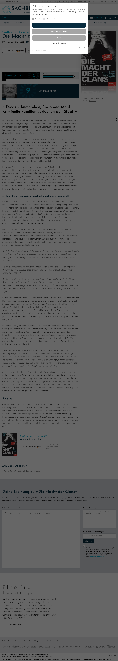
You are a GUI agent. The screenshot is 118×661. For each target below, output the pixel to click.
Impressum (73, 48)
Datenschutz (82, 48)
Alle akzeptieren (59, 25)
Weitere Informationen (59, 43)
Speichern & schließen (59, 31)
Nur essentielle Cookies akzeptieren (59, 38)
